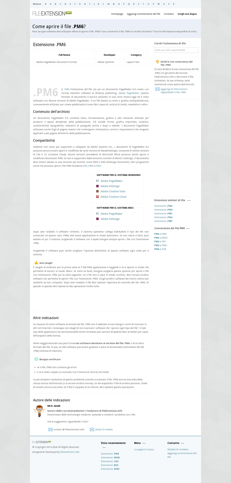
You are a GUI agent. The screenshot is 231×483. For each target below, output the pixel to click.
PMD (91, 165)
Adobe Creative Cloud (113, 196)
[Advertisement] (90, 76)
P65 (85, 165)
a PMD (160, 245)
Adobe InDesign (110, 186)
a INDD (160, 237)
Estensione (163, 205)
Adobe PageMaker (129, 93)
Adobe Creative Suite (113, 191)
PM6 (66, 89)
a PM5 (160, 233)
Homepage (117, 14)
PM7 (98, 165)
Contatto (169, 14)
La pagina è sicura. (144, 449)
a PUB (160, 249)
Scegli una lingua (187, 14)
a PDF (160, 241)
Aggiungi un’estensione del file (143, 14)
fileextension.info (69, 452)
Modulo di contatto (177, 449)
